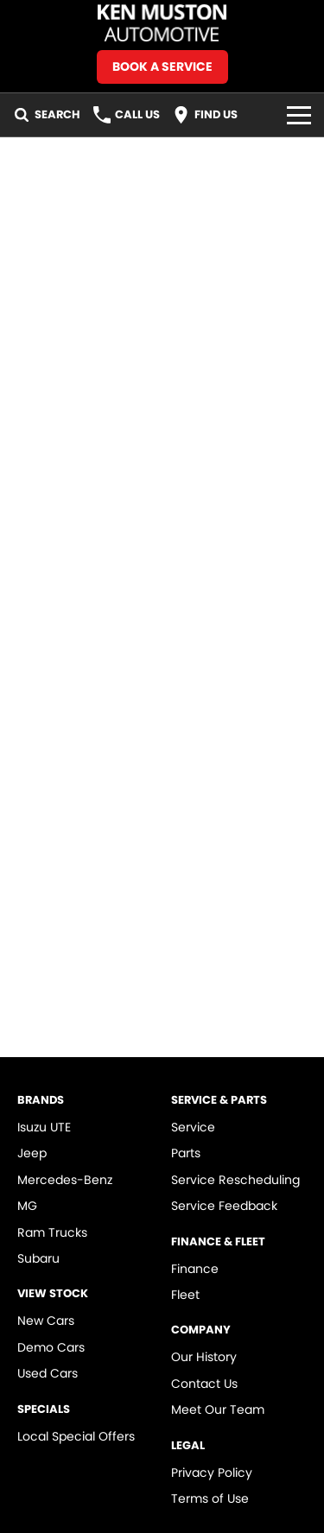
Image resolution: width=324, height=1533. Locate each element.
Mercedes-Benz (64, 1179)
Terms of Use (210, 1498)
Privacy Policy (211, 1472)
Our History (204, 1356)
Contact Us (204, 1383)
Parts (185, 1153)
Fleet (185, 1294)
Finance (195, 1268)
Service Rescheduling (235, 1179)
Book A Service (162, 66)
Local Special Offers (76, 1436)
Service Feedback (224, 1205)
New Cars (45, 1320)
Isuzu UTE (44, 1127)
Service (193, 1127)
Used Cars (47, 1373)
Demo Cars (51, 1347)
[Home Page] (162, 23)
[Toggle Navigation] (299, 114)
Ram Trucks (52, 1232)
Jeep (32, 1153)
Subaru (38, 1258)
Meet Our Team (217, 1409)
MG (27, 1205)
